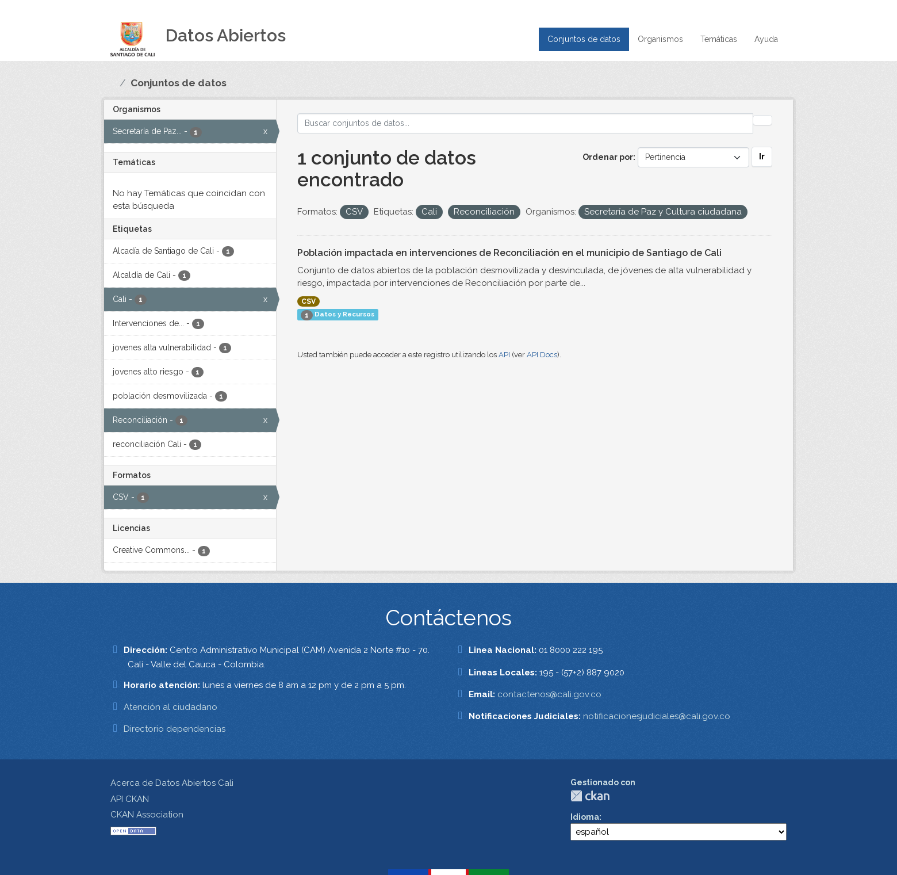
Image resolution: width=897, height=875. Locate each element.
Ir (762, 156)
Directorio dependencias (174, 729)
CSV (308, 301)
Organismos (660, 39)
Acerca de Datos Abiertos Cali (171, 783)
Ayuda (766, 39)
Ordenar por (607, 157)
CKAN (590, 796)
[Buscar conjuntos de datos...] (525, 123)
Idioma (584, 816)
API (504, 354)
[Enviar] (762, 120)
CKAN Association (146, 814)
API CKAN (129, 799)
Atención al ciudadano (170, 707)
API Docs (542, 354)
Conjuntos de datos (583, 39)
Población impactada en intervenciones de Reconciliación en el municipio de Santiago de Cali (509, 252)
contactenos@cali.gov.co (549, 694)
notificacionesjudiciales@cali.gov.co (656, 716)
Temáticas (718, 39)
